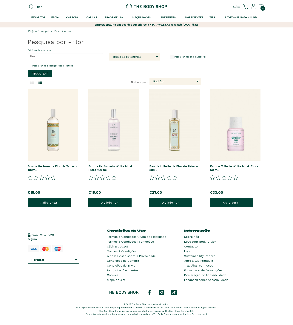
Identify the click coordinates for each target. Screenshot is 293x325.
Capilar (91, 17)
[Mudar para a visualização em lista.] (32, 82)
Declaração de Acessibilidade (205, 275)
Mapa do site (116, 280)
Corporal (73, 17)
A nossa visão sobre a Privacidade (131, 256)
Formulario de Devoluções (203, 270)
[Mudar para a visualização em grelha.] (40, 82)
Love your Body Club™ (241, 17)
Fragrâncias (114, 17)
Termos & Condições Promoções (130, 241)
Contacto (191, 246)
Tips (212, 17)
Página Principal (38, 31)
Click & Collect (117, 246)
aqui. (205, 314)
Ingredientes (193, 17)
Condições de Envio (121, 265)
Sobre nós (191, 237)
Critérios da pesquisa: (40, 50)
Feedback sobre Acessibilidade (206, 280)
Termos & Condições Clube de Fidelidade (136, 237)
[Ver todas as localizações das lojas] (236, 6)
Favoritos (38, 17)
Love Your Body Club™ (200, 241)
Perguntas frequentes (122, 270)
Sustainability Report (199, 256)
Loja (187, 251)
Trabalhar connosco (198, 265)
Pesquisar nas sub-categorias (188, 57)
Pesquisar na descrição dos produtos (50, 66)
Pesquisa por (62, 31)
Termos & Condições (121, 251)
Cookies (112, 275)
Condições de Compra (123, 260)
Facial (55, 17)
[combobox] (55, 7)
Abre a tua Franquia (198, 260)
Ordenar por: (139, 82)
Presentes (168, 17)
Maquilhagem (142, 17)
